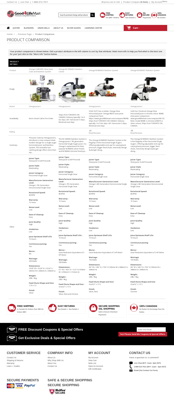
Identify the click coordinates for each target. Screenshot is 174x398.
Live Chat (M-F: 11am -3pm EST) (147, 363)
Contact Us (12, 2)
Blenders (29, 28)
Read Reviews (95, 133)
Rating (12, 131)
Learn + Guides (13, 366)
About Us (51, 357)
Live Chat (24, 2)
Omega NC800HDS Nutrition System (103, 70)
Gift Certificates (94, 369)
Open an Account (95, 366)
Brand (12, 106)
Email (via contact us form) (146, 370)
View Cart (92, 360)
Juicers (16, 28)
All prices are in (110, 2)
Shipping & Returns (15, 360)
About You (52, 363)
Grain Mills (44, 28)
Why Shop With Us (55, 360)
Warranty (10, 363)
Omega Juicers (35, 106)
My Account (93, 357)
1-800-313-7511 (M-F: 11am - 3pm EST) (150, 367)
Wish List (92, 363)
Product (13, 70)
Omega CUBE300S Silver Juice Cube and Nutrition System (41, 70)
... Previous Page (24, 34)
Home (10, 34)
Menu (164, 1)
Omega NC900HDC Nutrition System (145, 70)
